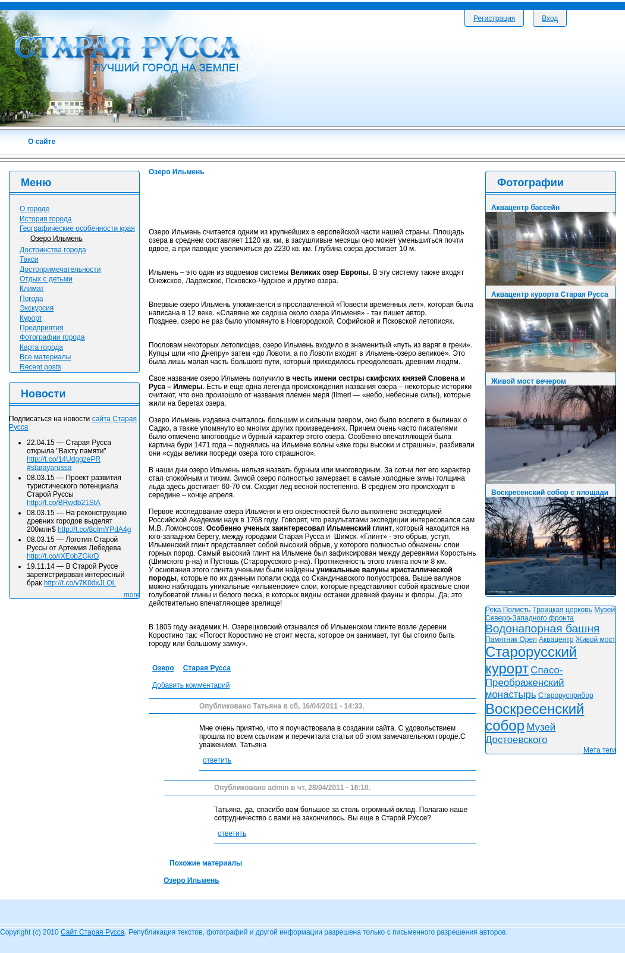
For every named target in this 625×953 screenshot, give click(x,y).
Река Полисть (507, 610)
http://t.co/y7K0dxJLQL (80, 583)
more (132, 595)
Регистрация (494, 18)
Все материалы (45, 357)
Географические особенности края (77, 228)
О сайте (41, 141)
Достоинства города (53, 250)
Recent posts (40, 367)
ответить (217, 760)
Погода (31, 298)
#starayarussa (49, 467)
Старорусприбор (565, 695)
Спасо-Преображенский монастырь (524, 682)
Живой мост (595, 639)
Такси (29, 259)
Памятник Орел (511, 639)
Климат (32, 288)
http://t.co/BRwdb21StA (63, 503)
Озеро (163, 668)
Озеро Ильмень (191, 880)
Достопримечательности (60, 269)
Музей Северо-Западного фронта (550, 614)
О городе (34, 209)
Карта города (41, 347)
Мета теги (599, 750)
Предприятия (42, 328)
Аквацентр (556, 639)
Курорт (31, 318)
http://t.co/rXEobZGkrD (63, 556)
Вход (550, 18)
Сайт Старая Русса (92, 932)
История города (45, 219)
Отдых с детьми (46, 279)
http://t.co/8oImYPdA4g (94, 529)
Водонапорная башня (542, 628)
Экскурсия (37, 308)
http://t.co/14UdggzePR (63, 459)
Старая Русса (207, 668)
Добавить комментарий (191, 685)
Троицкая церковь (562, 610)
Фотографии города (52, 337)
